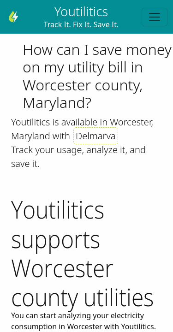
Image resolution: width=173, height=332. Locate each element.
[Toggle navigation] (154, 17)
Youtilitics (81, 11)
